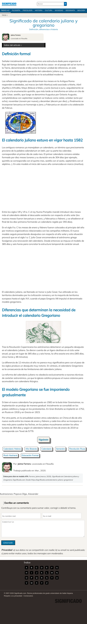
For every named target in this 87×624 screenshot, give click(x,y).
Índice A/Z (5, 10)
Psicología (27, 10)
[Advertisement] (43, 188)
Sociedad (59, 10)
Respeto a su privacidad (13, 596)
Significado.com (9, 4)
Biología (81, 10)
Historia (38, 10)
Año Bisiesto (31, 449)
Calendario (46, 449)
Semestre (60, 449)
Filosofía (16, 10)
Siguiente (43, 439)
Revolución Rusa (77, 449)
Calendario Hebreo (12, 449)
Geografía (70, 10)
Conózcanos (28, 596)
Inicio (4, 15)
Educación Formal (30, 455)
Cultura (48, 10)
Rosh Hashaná (10, 455)
